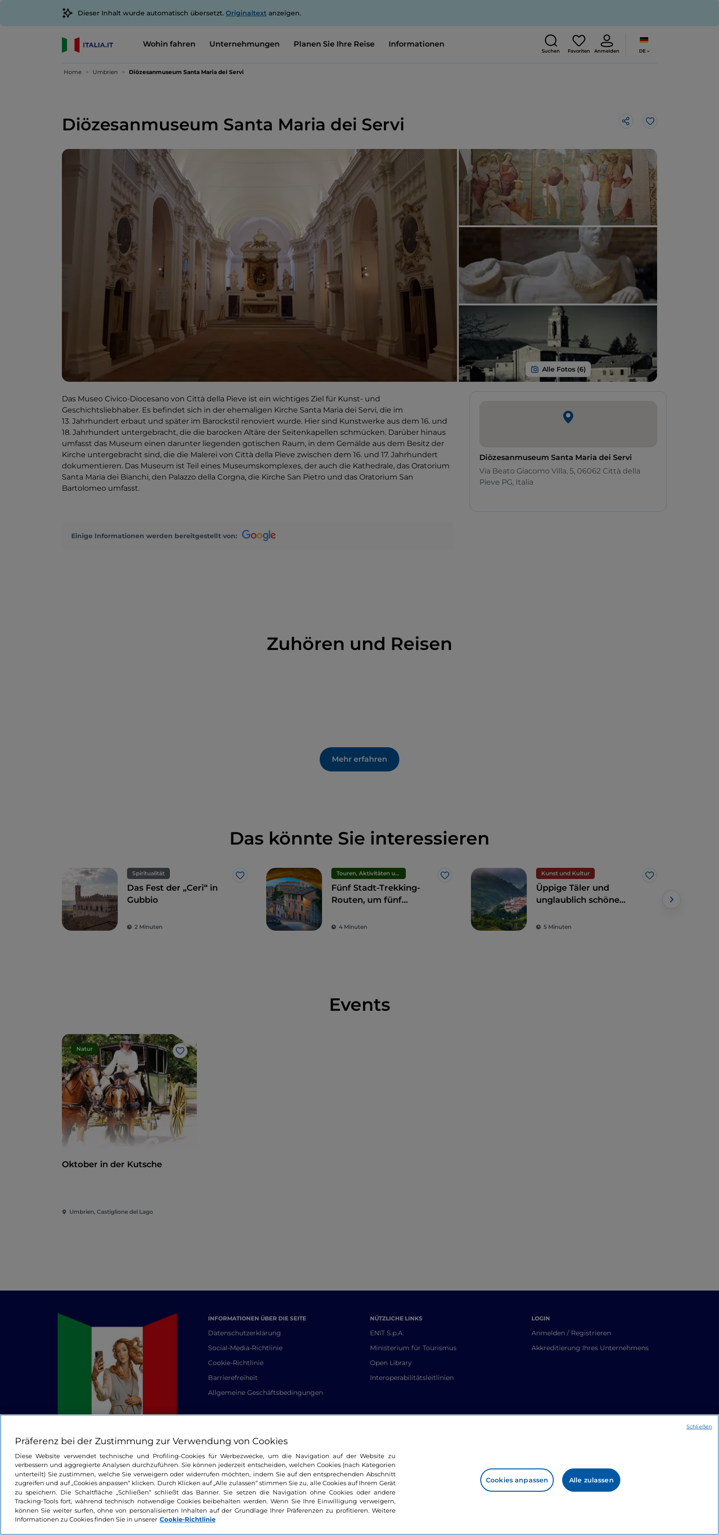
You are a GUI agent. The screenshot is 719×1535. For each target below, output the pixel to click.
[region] (359, 1474)
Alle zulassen (591, 1480)
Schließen (699, 1426)
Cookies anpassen (517, 1480)
